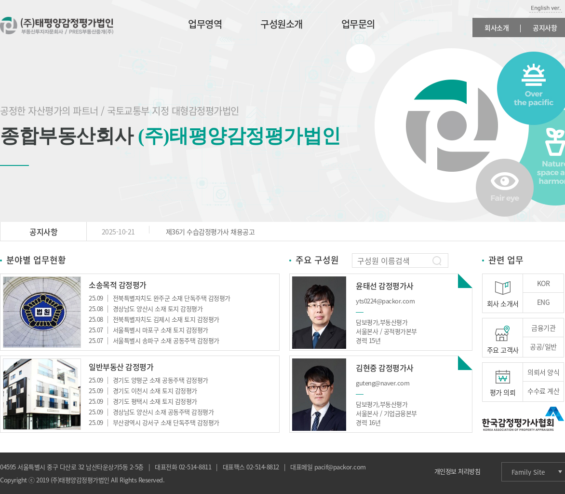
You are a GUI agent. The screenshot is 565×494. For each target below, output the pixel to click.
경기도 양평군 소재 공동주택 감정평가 (148, 379)
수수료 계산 (543, 391)
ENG (543, 302)
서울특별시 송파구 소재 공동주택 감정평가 (154, 340)
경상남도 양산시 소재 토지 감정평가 (145, 308)
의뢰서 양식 (543, 372)
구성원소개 (281, 24)
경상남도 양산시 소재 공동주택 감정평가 (151, 411)
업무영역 (205, 24)
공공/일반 (543, 346)
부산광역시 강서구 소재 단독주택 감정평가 (154, 422)
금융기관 (543, 327)
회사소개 (496, 27)
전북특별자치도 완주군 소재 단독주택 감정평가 (159, 297)
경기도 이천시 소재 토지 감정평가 (143, 390)
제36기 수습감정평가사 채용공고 (171, 231)
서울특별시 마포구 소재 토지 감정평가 (148, 329)
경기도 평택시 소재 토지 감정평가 (143, 401)
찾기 (436, 260)
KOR (543, 283)
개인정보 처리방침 (457, 471)
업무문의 (358, 24)
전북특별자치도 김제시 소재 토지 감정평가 (154, 319)
